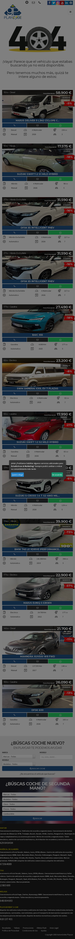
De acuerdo (57, 474)
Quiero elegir (17, 474)
